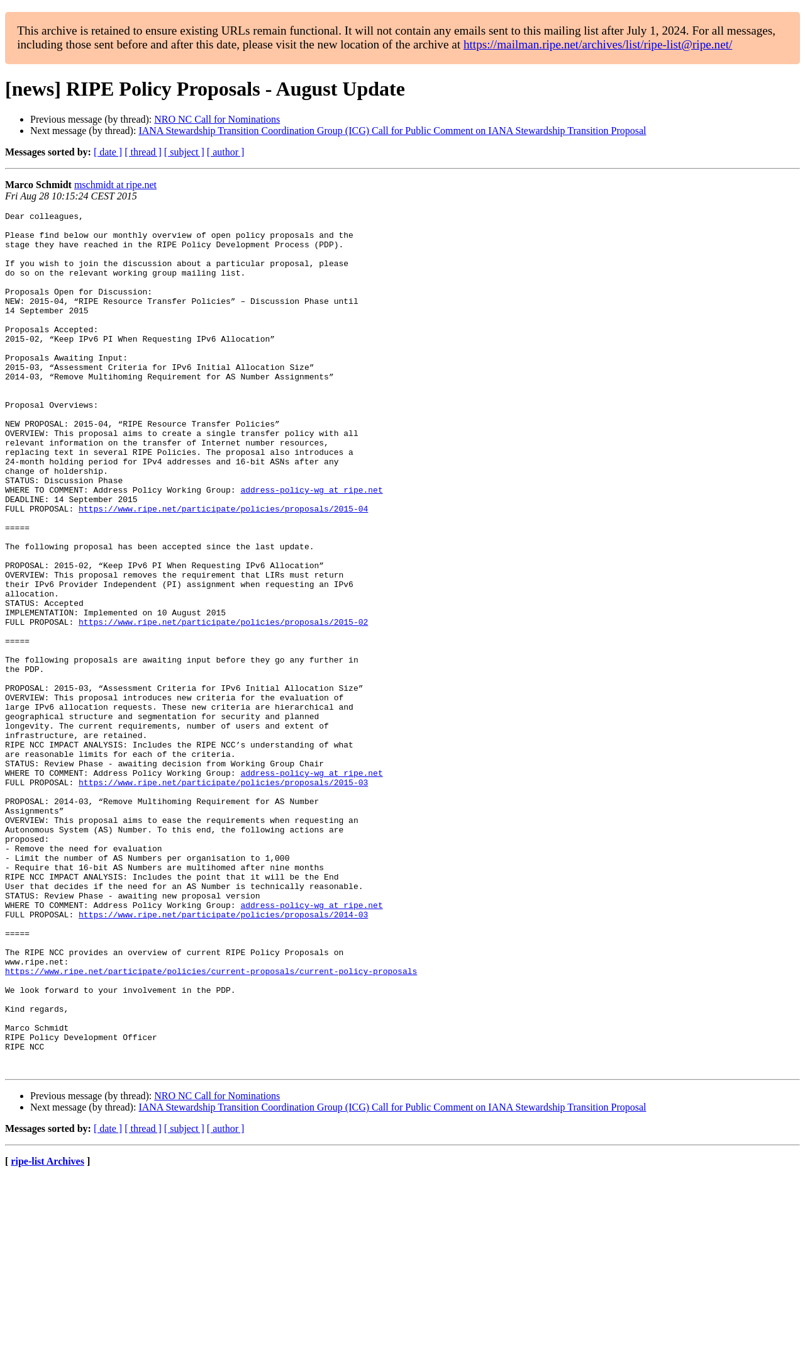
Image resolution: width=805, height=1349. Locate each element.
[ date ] (108, 152)
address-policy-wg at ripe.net (311, 546)
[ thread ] (143, 152)
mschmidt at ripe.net (115, 184)
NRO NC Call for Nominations (217, 119)
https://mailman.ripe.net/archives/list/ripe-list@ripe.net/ (598, 44)
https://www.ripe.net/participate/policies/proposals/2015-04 (223, 568)
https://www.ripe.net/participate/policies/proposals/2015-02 (223, 704)
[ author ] (226, 152)
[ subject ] (184, 152)
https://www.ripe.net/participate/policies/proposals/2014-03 (223, 1055)
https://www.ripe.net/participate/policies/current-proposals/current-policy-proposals (211, 1123)
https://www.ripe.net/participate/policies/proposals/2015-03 (223, 897)
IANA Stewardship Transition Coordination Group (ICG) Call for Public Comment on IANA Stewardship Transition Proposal (392, 130)
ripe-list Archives (47, 1333)
